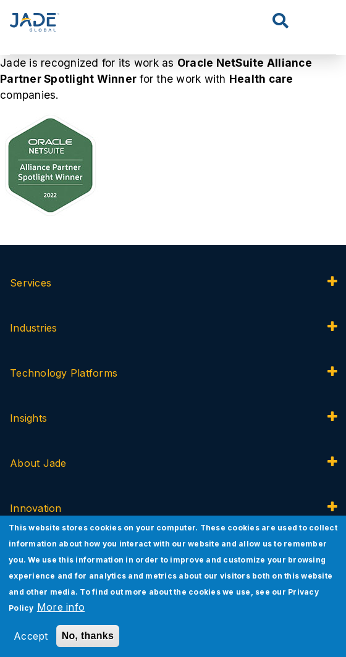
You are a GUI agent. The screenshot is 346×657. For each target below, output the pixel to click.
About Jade (38, 463)
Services (32, 283)
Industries (33, 328)
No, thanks (88, 635)
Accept (31, 636)
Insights (28, 418)
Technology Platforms (63, 373)
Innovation (36, 508)
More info (61, 607)
